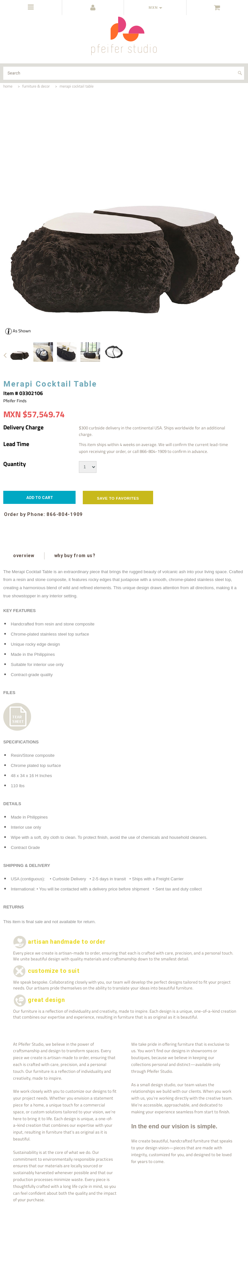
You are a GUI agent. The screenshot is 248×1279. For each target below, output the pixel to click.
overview (23, 555)
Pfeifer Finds (15, 400)
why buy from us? (74, 555)
